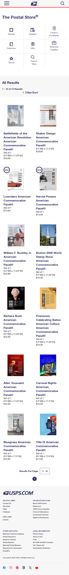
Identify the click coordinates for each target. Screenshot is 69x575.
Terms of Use (37, 537)
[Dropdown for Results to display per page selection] (45, 471)
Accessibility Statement (41, 548)
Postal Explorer (8, 542)
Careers (6, 520)
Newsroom (37, 506)
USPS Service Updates (41, 509)
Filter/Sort (31, 92)
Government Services (40, 515)
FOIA (34, 539)
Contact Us (7, 503)
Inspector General (9, 539)
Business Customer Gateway (13, 534)
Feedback (6, 512)
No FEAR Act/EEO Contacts (43, 542)
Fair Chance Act (38, 545)
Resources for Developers (12, 548)
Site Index (6, 506)
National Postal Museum (12, 545)
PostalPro (6, 551)
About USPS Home (40, 503)
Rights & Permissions (41, 517)
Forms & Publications (41, 512)
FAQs (5, 509)
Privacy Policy (38, 534)
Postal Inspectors (9, 537)
